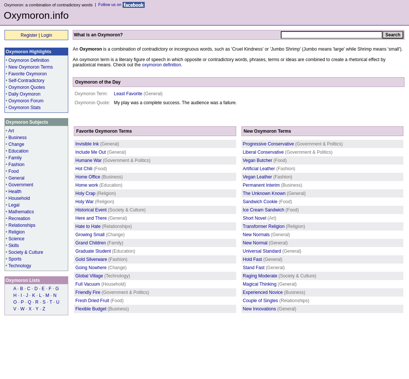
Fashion (17, 164)
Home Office (87, 177)
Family (15, 157)
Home (9, 354)
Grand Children (90, 243)
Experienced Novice (263, 292)
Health (15, 191)
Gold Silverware (91, 259)
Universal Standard (262, 251)
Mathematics (21, 211)
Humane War (88, 160)
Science (17, 238)
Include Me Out (90, 152)
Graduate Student (93, 251)
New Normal (255, 243)
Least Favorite (128, 93)
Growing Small (90, 234)
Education (18, 151)
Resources (55, 354)
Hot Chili (83, 168)
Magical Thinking (260, 284)
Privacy (99, 354)
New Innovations (259, 309)
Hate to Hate (87, 226)
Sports (15, 259)
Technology (19, 265)
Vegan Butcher (258, 160)
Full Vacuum (87, 284)
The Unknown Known (264, 193)
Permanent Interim (261, 185)
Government (21, 184)
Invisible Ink (87, 144)
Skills (14, 245)
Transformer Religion (264, 226)
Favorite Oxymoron (28, 73)
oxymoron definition (161, 64)
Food (14, 171)
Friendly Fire (87, 292)
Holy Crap (85, 193)
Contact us (78, 354)
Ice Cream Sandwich (264, 210)
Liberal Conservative (263, 152)
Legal (14, 205)
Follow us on (121, 4)
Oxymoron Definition (29, 60)
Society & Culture (26, 252)
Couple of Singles (260, 300)
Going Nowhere (90, 267)
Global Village (89, 276)
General (17, 178)
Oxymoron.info (36, 15)
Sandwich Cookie (260, 201)
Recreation (19, 218)
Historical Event (90, 210)
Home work (86, 185)
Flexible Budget (90, 309)
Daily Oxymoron (24, 94)
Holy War (84, 201)
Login (46, 35)
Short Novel (255, 218)
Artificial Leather (259, 168)
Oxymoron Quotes (27, 87)
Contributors (30, 354)
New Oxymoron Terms (31, 67)
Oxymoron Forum (26, 100)
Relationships (22, 225)
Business (18, 137)
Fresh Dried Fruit (92, 300)
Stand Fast (254, 267)
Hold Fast (252, 259)
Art (11, 130)
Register (29, 35)
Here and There (91, 218)
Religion (17, 232)
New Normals (256, 234)
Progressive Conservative (268, 144)
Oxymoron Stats (25, 107)
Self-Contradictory (27, 80)
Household (19, 198)
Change (16, 144)
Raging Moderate (260, 276)
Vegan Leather (257, 177)
